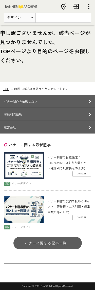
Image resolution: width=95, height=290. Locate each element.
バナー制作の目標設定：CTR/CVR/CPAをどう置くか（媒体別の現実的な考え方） (67, 162)
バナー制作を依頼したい (20, 101)
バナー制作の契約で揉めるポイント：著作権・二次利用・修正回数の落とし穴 (69, 206)
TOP (6, 89)
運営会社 (10, 127)
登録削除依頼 (13, 114)
